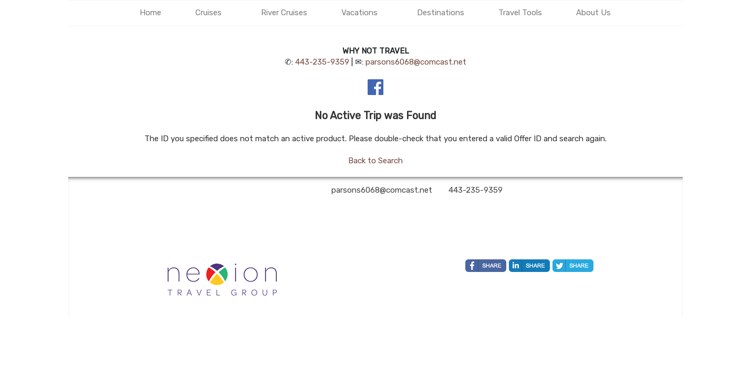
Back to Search (375, 160)
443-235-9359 (322, 62)
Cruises (208, 12)
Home (150, 12)
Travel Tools (520, 12)
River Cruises (284, 12)
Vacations (359, 12)
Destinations (440, 12)
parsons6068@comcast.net (416, 62)
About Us (593, 12)
